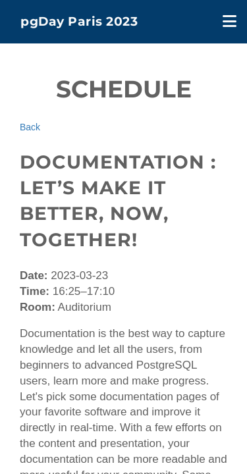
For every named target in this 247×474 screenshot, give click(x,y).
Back (30, 127)
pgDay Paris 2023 (79, 21)
